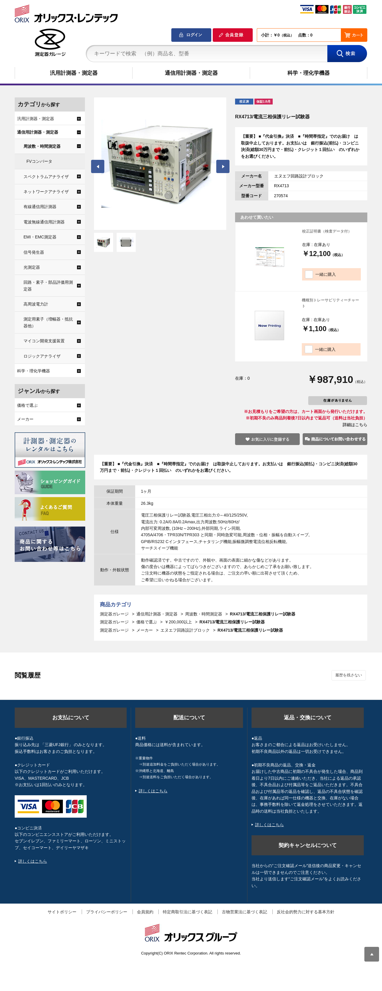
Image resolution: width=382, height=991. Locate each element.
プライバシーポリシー (106, 911)
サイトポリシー (62, 911)
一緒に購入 (325, 274)
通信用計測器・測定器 (191, 73)
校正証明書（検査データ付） (327, 231)
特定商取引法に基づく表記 (187, 911)
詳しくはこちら (32, 861)
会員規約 (145, 911)
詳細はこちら (355, 424)
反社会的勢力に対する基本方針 (305, 911)
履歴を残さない (348, 675)
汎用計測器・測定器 (74, 73)
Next (222, 166)
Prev (97, 166)
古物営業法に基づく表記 (244, 911)
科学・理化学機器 (308, 73)
